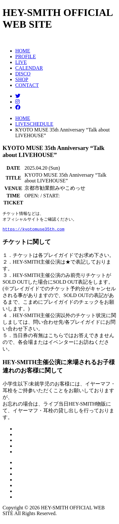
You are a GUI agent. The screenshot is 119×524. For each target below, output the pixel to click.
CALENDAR (29, 68)
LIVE (21, 62)
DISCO (22, 73)
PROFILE (25, 56)
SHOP (21, 79)
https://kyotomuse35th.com (33, 231)
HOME (22, 50)
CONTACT (27, 85)
